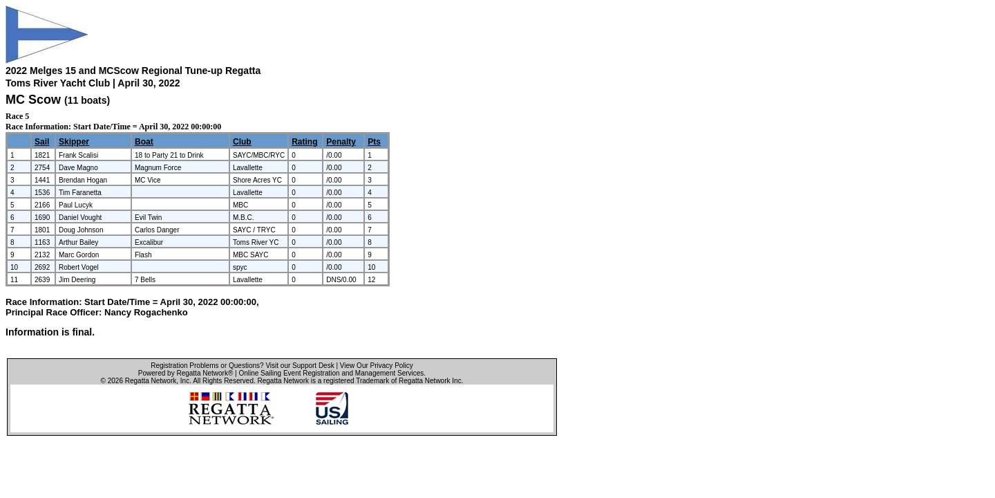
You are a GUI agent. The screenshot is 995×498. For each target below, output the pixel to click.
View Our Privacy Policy (376, 365)
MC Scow (33, 100)
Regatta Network (150, 381)
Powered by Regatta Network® (185, 373)
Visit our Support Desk (299, 365)
